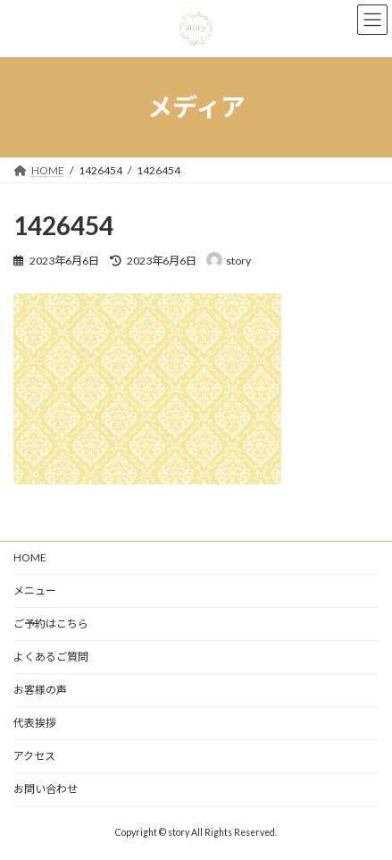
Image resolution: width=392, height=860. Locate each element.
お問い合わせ (45, 789)
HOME (29, 557)
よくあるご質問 (50, 656)
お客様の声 (40, 689)
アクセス (34, 756)
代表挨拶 (34, 722)
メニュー (34, 590)
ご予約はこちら (50, 623)
